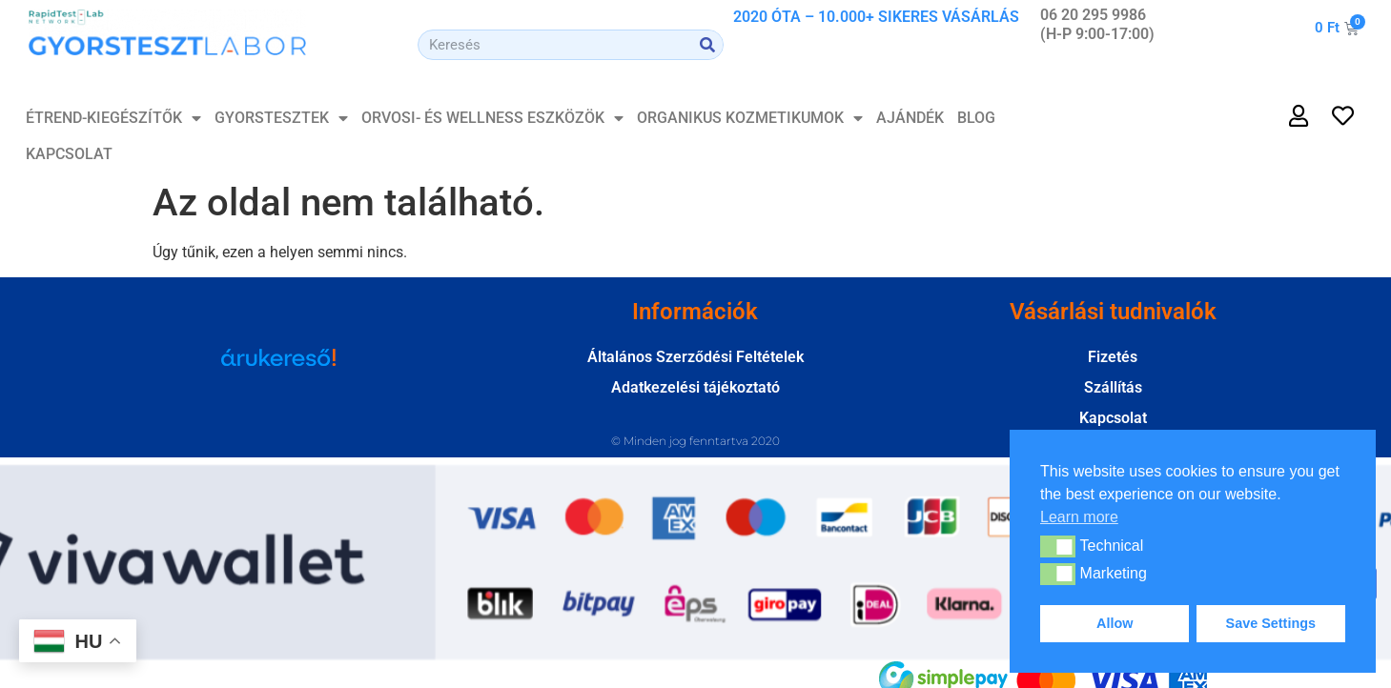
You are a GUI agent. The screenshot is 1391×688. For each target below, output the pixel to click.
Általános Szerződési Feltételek (695, 357)
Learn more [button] (1079, 517)
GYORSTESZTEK (281, 118)
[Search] (707, 44)
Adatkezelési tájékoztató (695, 387)
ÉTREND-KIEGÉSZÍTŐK (113, 118)
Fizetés (1112, 357)
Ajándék (910, 118)
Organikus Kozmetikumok (750, 118)
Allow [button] (1114, 623)
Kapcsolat (69, 154)
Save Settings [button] (1271, 623)
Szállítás (1113, 387)
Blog (976, 118)
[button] (1057, 546)
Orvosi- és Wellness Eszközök (492, 118)
